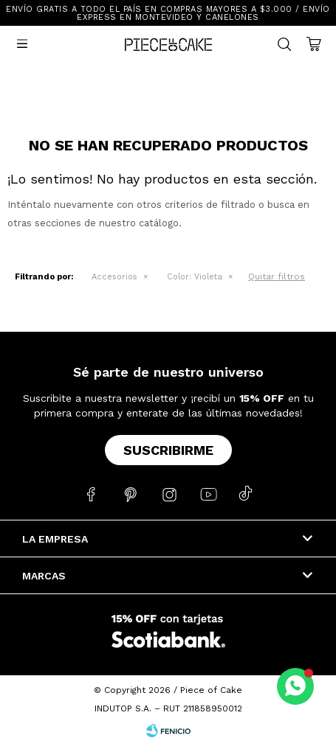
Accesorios (114, 277)
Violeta (194, 277)
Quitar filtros (276, 276)
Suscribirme (168, 450)
